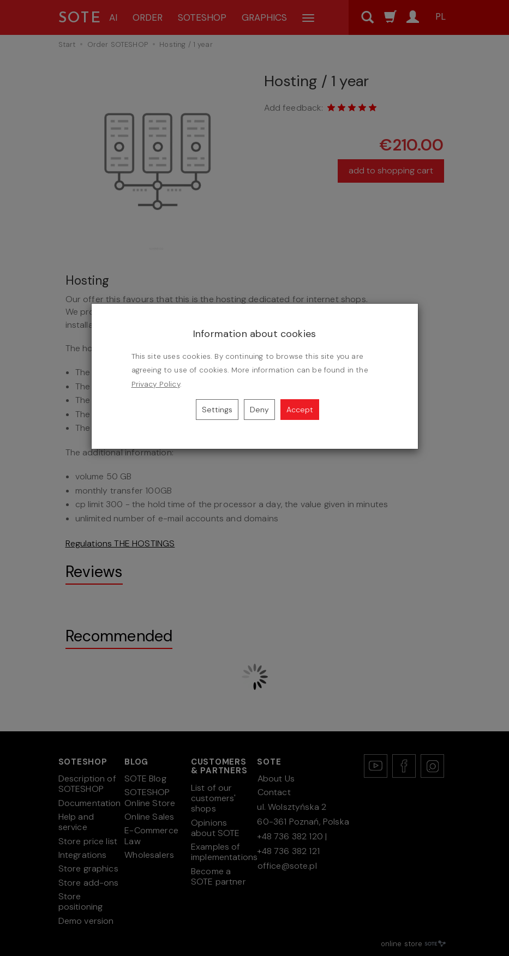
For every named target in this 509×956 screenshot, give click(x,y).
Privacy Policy (155, 384)
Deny (259, 409)
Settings (217, 409)
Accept (299, 409)
